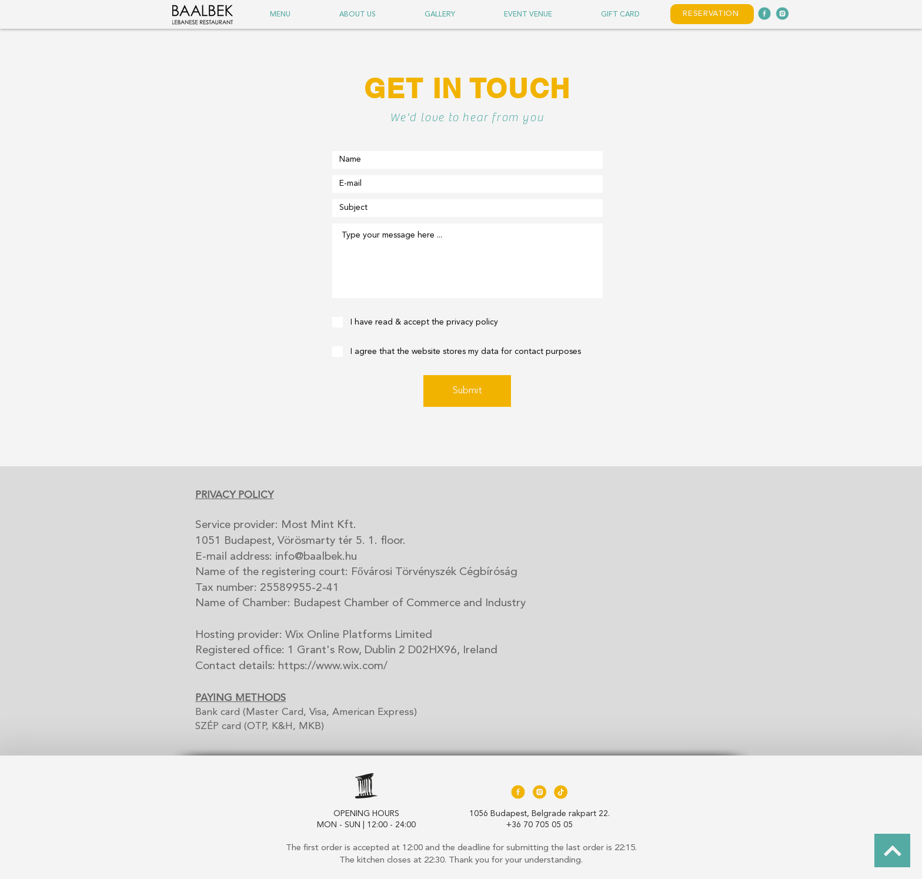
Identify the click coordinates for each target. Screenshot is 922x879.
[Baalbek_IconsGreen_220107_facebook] (764, 13)
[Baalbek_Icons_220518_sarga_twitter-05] (539, 792)
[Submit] (467, 391)
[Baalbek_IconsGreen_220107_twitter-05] (782, 13)
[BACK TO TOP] (892, 850)
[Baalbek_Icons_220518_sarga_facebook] (518, 792)
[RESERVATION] (712, 14)
